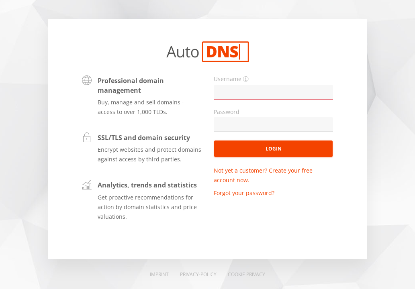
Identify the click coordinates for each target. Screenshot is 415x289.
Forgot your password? (244, 193)
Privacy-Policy (198, 274)
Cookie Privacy (246, 274)
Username (227, 79)
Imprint (159, 274)
